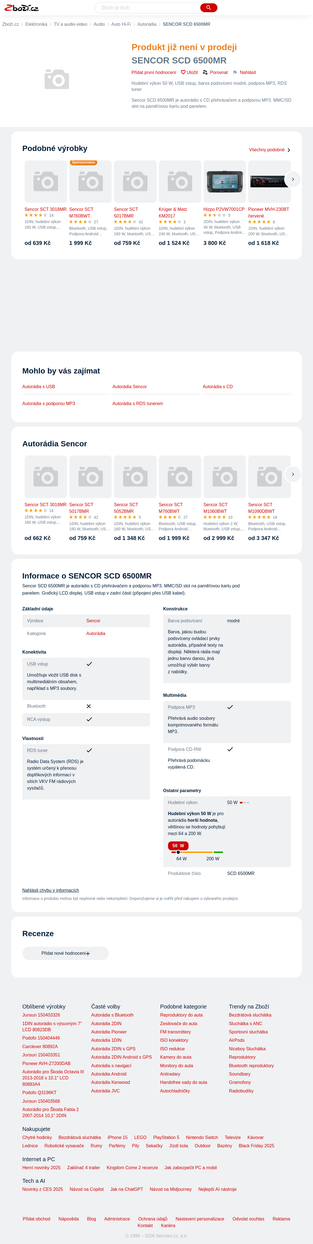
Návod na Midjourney (171, 1189)
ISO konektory (174, 1040)
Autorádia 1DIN (106, 1040)
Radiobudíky (241, 1091)
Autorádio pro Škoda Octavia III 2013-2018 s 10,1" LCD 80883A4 (53, 1078)
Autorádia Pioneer (109, 1032)
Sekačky (154, 1145)
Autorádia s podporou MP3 (48, 403)
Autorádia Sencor (130, 386)
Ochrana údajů (152, 1219)
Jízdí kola (178, 1145)
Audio (99, 24)
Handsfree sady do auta (183, 1082)
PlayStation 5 (166, 1137)
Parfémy (117, 1145)
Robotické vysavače (64, 1145)
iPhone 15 (118, 1137)
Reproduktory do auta (181, 1015)
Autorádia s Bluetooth (112, 1015)
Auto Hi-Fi (121, 24)
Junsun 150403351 (41, 1055)
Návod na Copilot (87, 1189)
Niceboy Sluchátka (247, 1048)
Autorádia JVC (105, 1091)
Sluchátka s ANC (245, 1023)
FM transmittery (175, 1032)
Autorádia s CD (218, 386)
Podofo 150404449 (41, 1038)
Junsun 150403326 (41, 1015)
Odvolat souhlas (248, 1219)
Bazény (224, 1145)
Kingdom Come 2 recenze (132, 1167)
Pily (135, 1145)
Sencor (93, 620)
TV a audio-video (70, 24)
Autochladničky (175, 1091)
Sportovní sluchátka (248, 1032)
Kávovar (255, 1137)
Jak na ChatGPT (126, 1189)
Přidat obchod (36, 1219)
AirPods (237, 1040)
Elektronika (36, 24)
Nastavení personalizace (200, 1219)
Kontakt (145, 1225)
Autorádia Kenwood (110, 1082)
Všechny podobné (270, 149)
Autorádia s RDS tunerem (138, 403)
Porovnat (215, 72)
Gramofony (240, 1082)
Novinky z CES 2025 (42, 1189)
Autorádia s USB (38, 386)
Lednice (30, 1145)
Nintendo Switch (202, 1137)
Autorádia (147, 24)
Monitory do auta (176, 1065)
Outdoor (203, 1145)
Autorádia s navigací (111, 1065)
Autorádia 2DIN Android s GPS (121, 1057)
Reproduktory (242, 1057)
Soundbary (239, 1074)
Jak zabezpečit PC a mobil (191, 1167)
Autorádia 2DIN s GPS (113, 1048)
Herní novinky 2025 (41, 1167)
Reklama (281, 1219)
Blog (91, 1219)
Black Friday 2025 (256, 1145)
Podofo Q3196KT (39, 1092)
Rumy (96, 1145)
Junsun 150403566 (41, 1101)
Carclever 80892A (40, 1046)
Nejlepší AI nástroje (217, 1189)
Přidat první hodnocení (154, 72)
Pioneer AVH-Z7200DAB (46, 1063)
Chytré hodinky (37, 1137)
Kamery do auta (175, 1057)
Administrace (117, 1219)
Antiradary (170, 1074)
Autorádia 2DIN (106, 1023)
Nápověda (68, 1219)
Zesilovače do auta (178, 1023)
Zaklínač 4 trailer (83, 1167)
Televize (233, 1137)
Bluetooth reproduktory (251, 1065)
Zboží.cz (10, 24)
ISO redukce (172, 1048)
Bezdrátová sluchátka (250, 1015)
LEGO (140, 1137)
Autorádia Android (108, 1074)
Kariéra (168, 1225)
